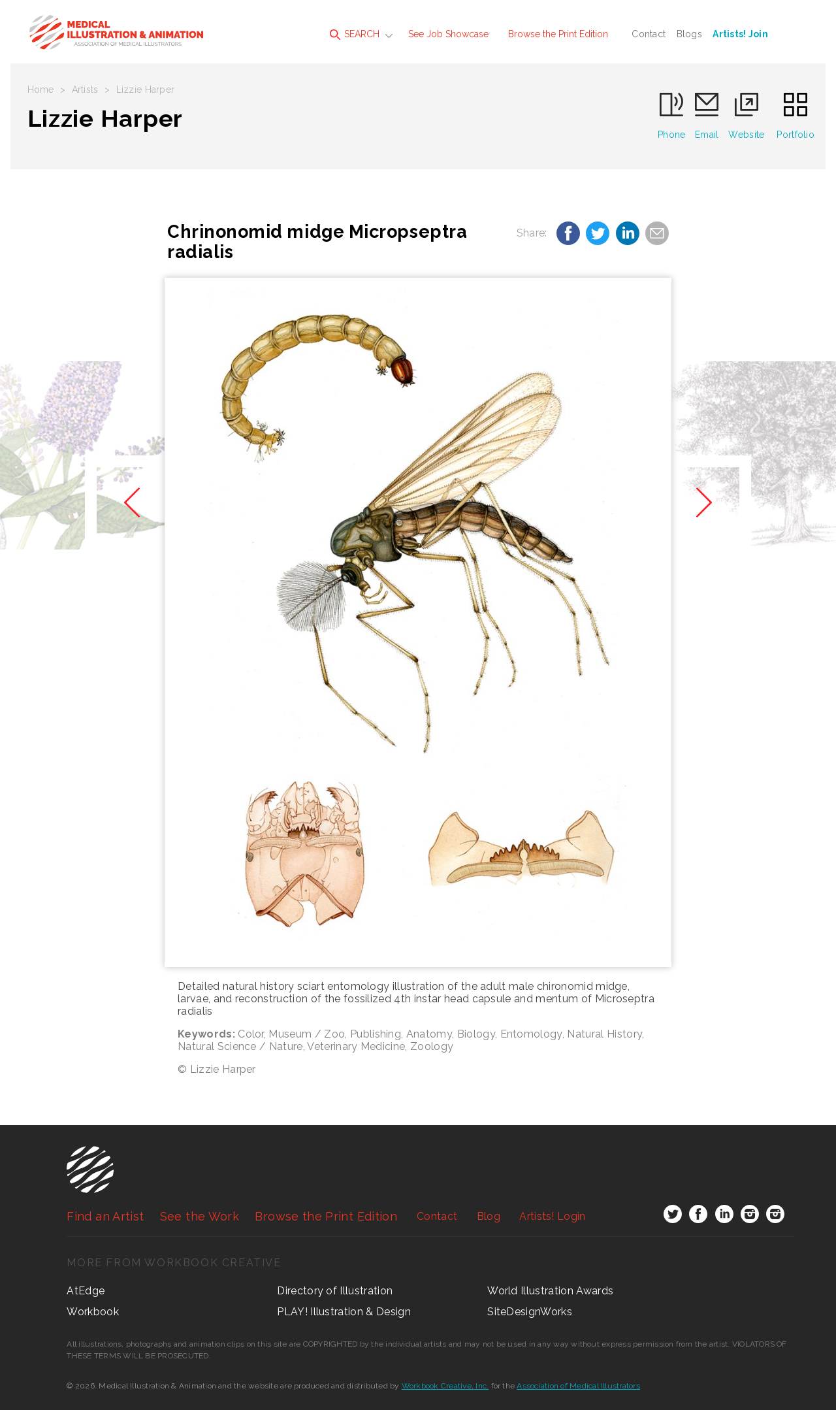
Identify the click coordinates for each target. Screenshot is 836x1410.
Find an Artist (105, 1216)
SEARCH (354, 34)
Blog (488, 1216)
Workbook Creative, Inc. (445, 1385)
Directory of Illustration (335, 1291)
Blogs (689, 34)
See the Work (199, 1216)
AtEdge (85, 1291)
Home (40, 89)
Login (552, 1216)
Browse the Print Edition (558, 34)
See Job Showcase (448, 34)
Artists (85, 89)
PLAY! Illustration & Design (344, 1311)
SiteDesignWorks (529, 1311)
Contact (649, 34)
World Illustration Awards (550, 1291)
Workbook (93, 1311)
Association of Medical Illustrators (578, 1385)
